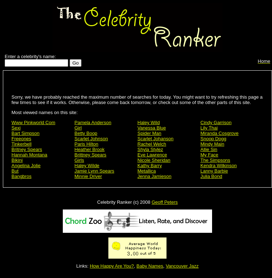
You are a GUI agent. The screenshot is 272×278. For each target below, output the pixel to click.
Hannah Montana (29, 154)
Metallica (146, 171)
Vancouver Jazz (182, 266)
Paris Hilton (86, 144)
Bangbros (21, 176)
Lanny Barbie (214, 171)
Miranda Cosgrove (220, 133)
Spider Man (149, 133)
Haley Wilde (87, 165)
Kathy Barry (149, 165)
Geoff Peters (164, 202)
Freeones (21, 138)
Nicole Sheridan (153, 160)
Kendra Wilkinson (219, 165)
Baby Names (149, 266)
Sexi (15, 128)
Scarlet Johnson (91, 138)
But (15, 171)
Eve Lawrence (152, 154)
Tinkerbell (21, 144)
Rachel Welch (151, 144)
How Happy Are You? (112, 266)
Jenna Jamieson (154, 176)
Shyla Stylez (150, 149)
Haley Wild (148, 122)
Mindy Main (212, 144)
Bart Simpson (25, 133)
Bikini (17, 160)
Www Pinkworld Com (33, 122)
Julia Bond (211, 176)
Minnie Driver (88, 176)
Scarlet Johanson (155, 138)
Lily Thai (209, 128)
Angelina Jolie (26, 165)
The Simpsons (215, 160)
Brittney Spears (91, 154)
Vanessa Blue (151, 128)
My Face (210, 154)
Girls (79, 160)
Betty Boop (86, 133)
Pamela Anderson (93, 122)
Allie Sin (209, 149)
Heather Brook (90, 149)
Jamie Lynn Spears (94, 171)
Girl (78, 128)
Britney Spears (26, 149)
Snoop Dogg (213, 138)
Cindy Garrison (216, 122)
